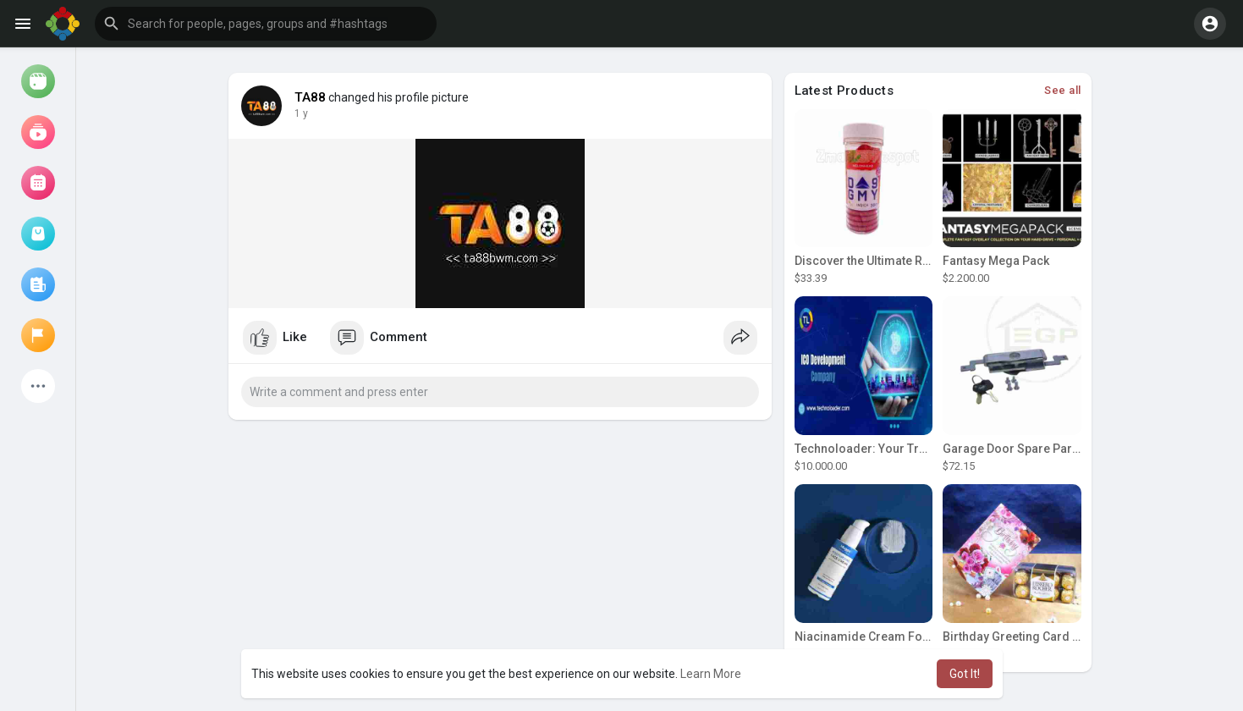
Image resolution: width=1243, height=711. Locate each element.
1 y (301, 113)
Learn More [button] (710, 674)
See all (1062, 90)
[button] (266, 24)
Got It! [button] (964, 674)
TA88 (310, 97)
